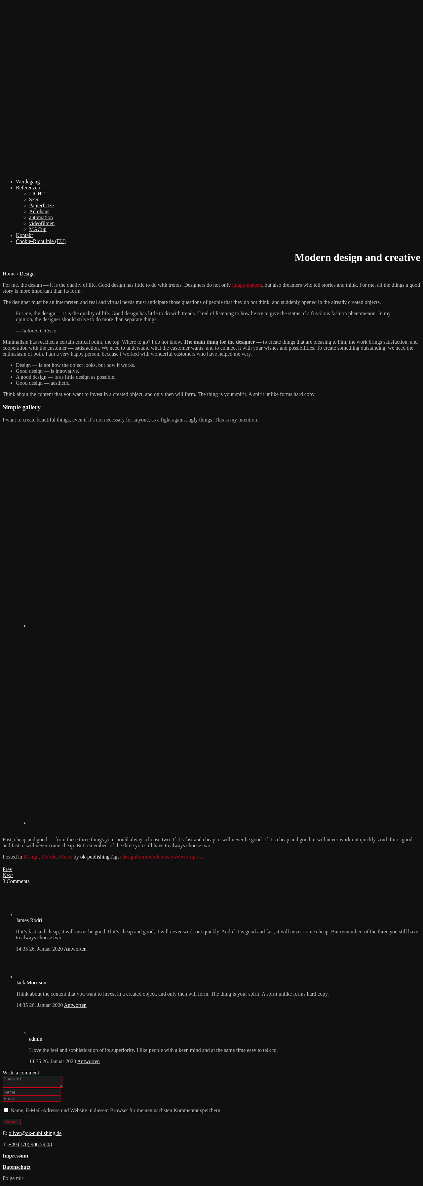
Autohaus (39, 211)
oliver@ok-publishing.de (35, 1135)
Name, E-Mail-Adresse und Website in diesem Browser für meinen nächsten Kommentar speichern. (116, 1112)
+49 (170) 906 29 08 (30, 1146)
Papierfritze (41, 205)
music (167, 857)
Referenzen (28, 187)
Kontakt (24, 235)
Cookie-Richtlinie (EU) (41, 241)
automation (41, 217)
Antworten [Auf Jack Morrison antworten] (75, 1005)
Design (30, 857)
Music (65, 857)
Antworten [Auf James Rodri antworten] (75, 949)
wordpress (193, 857)
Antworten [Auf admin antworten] (88, 1061)
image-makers (247, 285)
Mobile (48, 857)
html (141, 857)
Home (9, 273)
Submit (12, 1123)
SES (33, 199)
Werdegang (28, 181)
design (129, 857)
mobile (153, 857)
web (177, 857)
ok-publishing (95, 857)
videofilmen (42, 223)
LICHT (37, 193)
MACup (37, 229)
